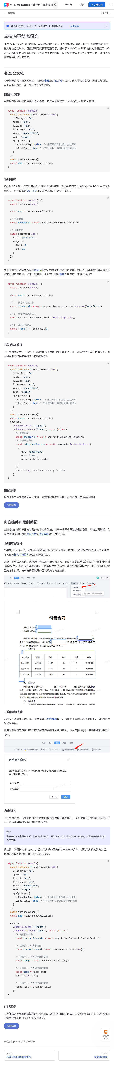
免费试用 (97, 4)
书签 (46, 80)
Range (38, 270)
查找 (62, 274)
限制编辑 (43, 534)
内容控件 (32, 534)
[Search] (55, 4)
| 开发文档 (47, 4)
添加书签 (32, 190)
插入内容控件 (21, 554)
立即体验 (11, 505)
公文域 (58, 80)
